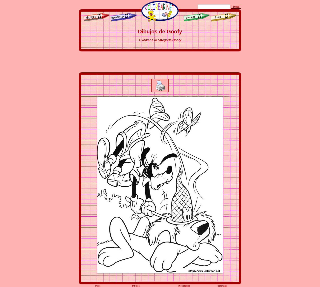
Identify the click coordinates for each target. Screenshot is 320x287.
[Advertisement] (160, 62)
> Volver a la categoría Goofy (160, 40)
